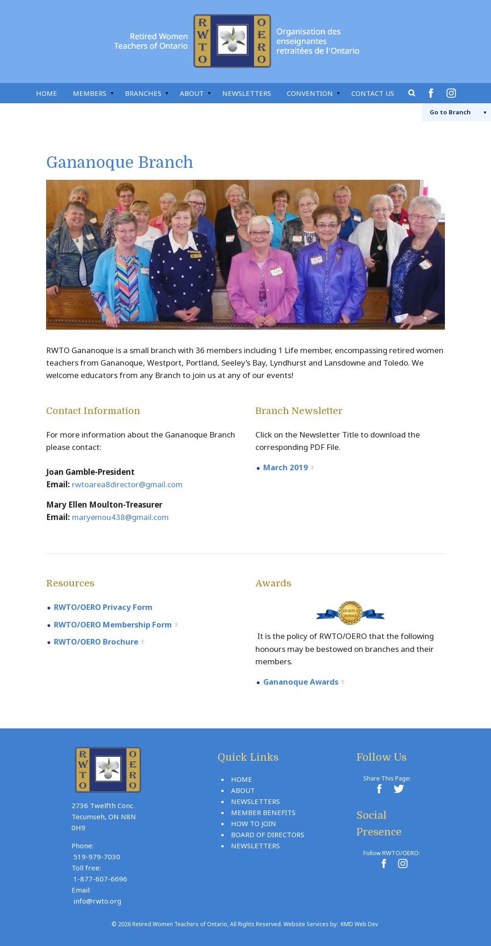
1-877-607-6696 (100, 877)
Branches (143, 93)
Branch (445, 112)
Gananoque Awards (301, 681)
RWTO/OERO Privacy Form (105, 606)
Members (89, 93)
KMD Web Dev (359, 923)
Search (412, 93)
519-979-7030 (96, 855)
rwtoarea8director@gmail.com (128, 484)
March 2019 (285, 467)
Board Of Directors (267, 833)
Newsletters (246, 93)
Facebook (432, 93)
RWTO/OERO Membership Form (115, 623)
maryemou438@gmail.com (122, 517)
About (192, 93)
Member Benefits (263, 811)
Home (46, 93)
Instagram (453, 93)
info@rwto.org (97, 900)
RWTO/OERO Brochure (97, 640)
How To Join (253, 822)
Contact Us (372, 93)
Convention (310, 93)
